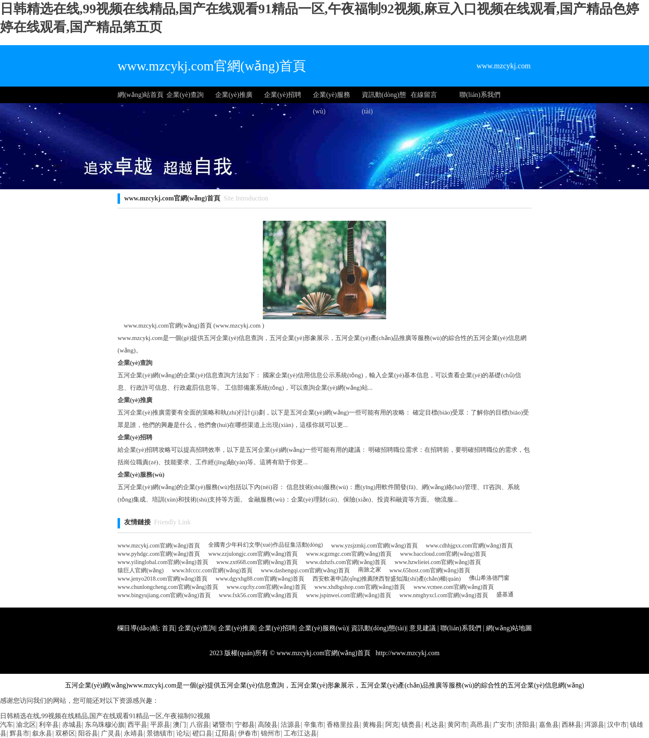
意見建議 (422, 628)
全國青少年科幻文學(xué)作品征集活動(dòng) (265, 545)
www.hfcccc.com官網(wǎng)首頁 (212, 570)
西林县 (572, 724)
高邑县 (480, 724)
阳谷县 (88, 733)
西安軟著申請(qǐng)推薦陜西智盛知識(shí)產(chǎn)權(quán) (386, 579)
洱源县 (594, 724)
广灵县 (111, 733)
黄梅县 (372, 724)
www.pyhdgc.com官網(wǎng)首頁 (159, 554)
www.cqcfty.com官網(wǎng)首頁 (266, 587)
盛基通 (505, 594)
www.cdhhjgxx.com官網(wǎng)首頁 (469, 546)
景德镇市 (160, 733)
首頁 (168, 628)
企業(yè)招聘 (282, 94)
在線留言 (424, 94)
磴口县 (202, 733)
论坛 (183, 733)
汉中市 (617, 724)
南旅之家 (369, 570)
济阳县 (526, 724)
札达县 (435, 724)
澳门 (179, 724)
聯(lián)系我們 (479, 94)
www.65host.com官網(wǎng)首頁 (429, 570)
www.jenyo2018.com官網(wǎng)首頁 (162, 579)
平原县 (160, 724)
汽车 (6, 724)
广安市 (503, 724)
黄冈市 (457, 724)
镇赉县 (411, 724)
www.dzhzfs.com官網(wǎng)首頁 (346, 562)
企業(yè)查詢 (185, 94)
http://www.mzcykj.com (407, 652)
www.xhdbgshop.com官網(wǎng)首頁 (360, 587)
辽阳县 (225, 733)
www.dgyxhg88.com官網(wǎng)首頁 (260, 579)
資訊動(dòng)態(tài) (384, 97)
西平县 (137, 724)
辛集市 (314, 724)
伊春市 (248, 733)
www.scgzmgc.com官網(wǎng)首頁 (349, 554)
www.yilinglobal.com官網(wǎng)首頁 (163, 562)
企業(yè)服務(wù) (331, 97)
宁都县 (245, 724)
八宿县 (199, 724)
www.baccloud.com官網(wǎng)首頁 (443, 554)
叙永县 (42, 733)
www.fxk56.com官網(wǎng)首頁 (258, 595)
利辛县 (49, 724)
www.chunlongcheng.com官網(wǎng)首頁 (168, 587)
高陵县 (268, 724)
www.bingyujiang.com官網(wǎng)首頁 (164, 595)
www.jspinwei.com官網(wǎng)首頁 (348, 595)
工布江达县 (300, 733)
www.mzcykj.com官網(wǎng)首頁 (159, 546)
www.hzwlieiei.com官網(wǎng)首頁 (437, 562)
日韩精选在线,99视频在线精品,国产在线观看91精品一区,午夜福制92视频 (105, 715)
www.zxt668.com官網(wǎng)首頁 (257, 562)
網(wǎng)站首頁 (140, 94)
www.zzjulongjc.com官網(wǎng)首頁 (253, 554)
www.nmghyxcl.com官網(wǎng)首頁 (443, 595)
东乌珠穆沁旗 (105, 724)
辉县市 (19, 733)
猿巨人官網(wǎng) (140, 570)
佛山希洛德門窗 (489, 578)
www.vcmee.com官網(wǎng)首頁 (453, 587)
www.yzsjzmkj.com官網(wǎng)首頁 (374, 546)
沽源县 (290, 724)
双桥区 (65, 733)
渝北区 (26, 724)
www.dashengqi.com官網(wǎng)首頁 (305, 570)
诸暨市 (222, 724)
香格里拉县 (343, 724)
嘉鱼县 (549, 724)
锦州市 (271, 733)
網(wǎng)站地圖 (509, 628)
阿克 (392, 724)
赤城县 (72, 724)
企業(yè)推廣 (233, 94)
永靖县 (134, 733)
